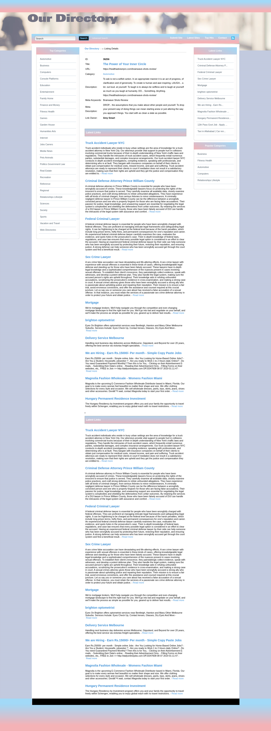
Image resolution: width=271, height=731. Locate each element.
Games (43, 118)
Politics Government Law (52, 164)
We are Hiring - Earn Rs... (210, 105)
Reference (45, 184)
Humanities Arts (48, 131)
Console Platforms (49, 78)
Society (43, 210)
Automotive (45, 59)
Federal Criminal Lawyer (210, 72)
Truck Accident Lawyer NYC (211, 59)
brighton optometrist (207, 92)
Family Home (46, 98)
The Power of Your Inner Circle (124, 64)
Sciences (44, 203)
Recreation (45, 177)
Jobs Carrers (46, 144)
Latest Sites (193, 37)
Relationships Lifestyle (51, 197)
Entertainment (47, 92)
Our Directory (92, 48)
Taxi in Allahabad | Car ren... (212, 131)
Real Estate (46, 170)
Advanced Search (100, 38)
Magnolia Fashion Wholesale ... (213, 111)
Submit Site (176, 37)
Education (45, 85)
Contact (222, 37)
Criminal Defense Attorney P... (212, 65)
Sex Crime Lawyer (207, 78)
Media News (46, 151)
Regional (44, 190)
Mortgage (202, 85)
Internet (44, 138)
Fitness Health (47, 111)
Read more (107, 173)
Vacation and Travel (50, 223)
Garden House (47, 124)
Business (44, 65)
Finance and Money (50, 105)
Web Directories (48, 230)
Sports (43, 216)
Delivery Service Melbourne (211, 98)
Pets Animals (46, 157)
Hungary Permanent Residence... (214, 118)
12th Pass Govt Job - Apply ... (212, 124)
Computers (45, 72)
